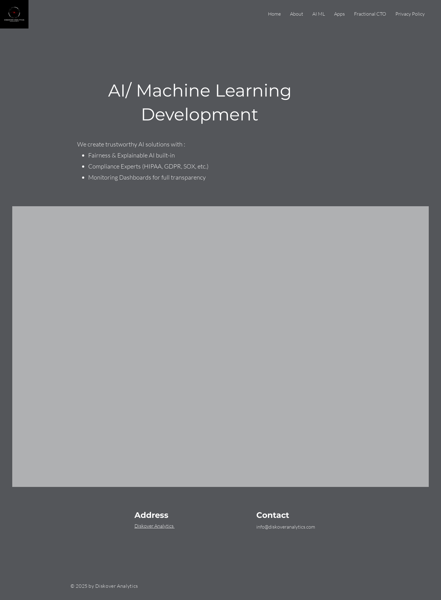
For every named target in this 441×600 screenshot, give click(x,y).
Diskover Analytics (154, 526)
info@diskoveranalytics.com (285, 527)
